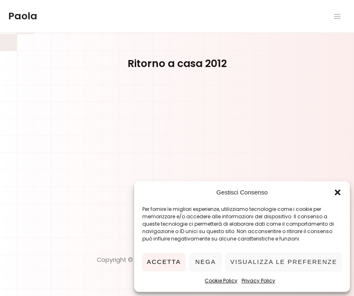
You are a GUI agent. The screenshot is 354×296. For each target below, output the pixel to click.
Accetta (164, 261)
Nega (205, 261)
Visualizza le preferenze (283, 261)
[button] (337, 192)
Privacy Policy (258, 280)
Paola (22, 16)
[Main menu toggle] (337, 16)
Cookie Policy (221, 280)
